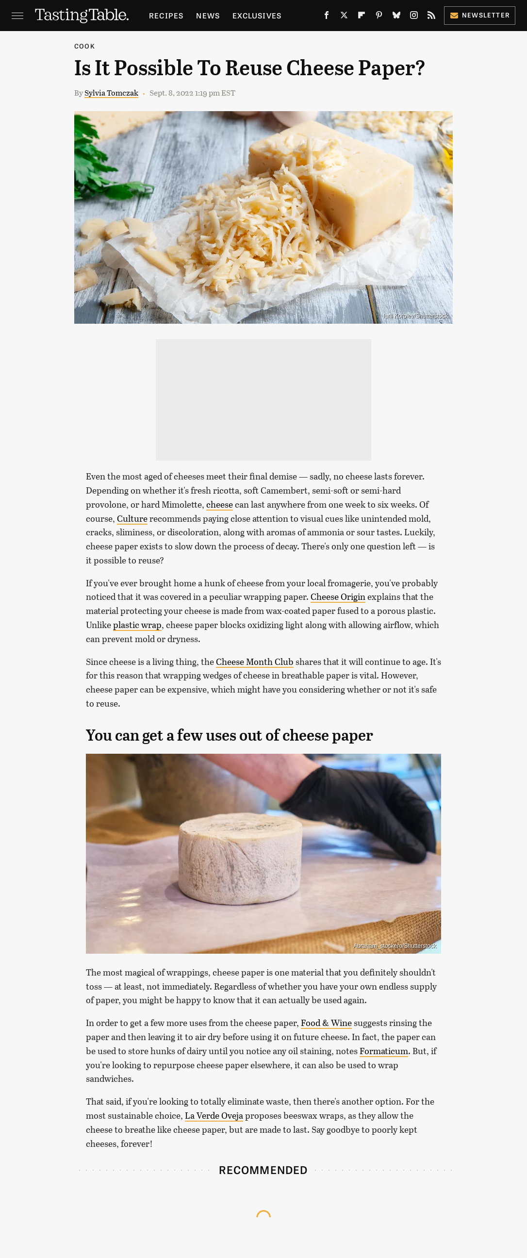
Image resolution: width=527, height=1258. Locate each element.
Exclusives (256, 15)
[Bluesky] (396, 17)
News (208, 15)
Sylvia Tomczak (111, 92)
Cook (84, 46)
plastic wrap (137, 624)
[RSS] (431, 17)
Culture (132, 518)
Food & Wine (326, 1022)
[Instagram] (414, 17)
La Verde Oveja (214, 1115)
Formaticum (384, 1050)
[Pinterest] (379, 17)
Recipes (166, 15)
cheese (219, 504)
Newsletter (479, 14)
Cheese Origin (338, 596)
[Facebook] (326, 17)
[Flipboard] (361, 17)
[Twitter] (344, 17)
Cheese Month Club (255, 661)
